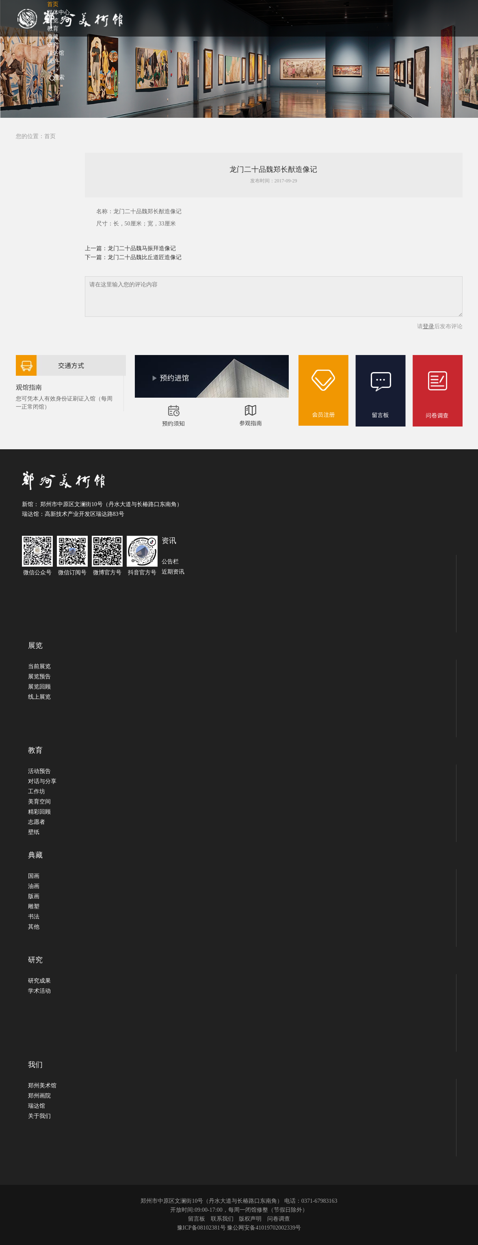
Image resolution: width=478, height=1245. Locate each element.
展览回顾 (39, 687)
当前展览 (39, 666)
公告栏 (170, 562)
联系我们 (222, 1219)
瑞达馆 (36, 1106)
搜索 (59, 77)
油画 (33, 886)
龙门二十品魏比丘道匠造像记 (145, 257)
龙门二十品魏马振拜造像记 (142, 248)
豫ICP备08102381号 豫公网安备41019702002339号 (239, 1228)
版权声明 (250, 1219)
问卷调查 (278, 1219)
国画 (33, 876)
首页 (50, 136)
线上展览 (39, 697)
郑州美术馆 (42, 1086)
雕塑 (33, 906)
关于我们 (39, 1116)
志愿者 (36, 822)
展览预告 (39, 676)
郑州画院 (39, 1096)
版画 (33, 896)
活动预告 (39, 771)
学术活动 (39, 991)
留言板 (196, 1219)
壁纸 (33, 832)
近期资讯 (173, 572)
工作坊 (36, 791)
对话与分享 (42, 781)
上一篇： (96, 248)
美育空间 (39, 802)
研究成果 (39, 981)
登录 (428, 326)
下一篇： (96, 257)
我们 (52, 61)
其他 (33, 927)
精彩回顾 (39, 812)
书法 (33, 917)
